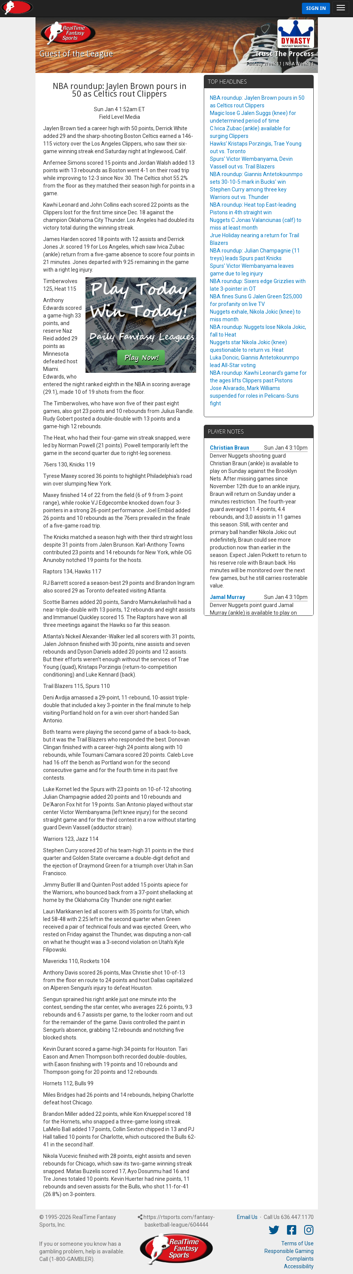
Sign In (316, 8)
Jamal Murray (227, 597)
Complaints (300, 1259)
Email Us (247, 1217)
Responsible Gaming (289, 1251)
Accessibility (299, 1266)
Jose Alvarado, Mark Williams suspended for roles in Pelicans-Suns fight (254, 395)
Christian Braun (229, 448)
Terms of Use (297, 1243)
